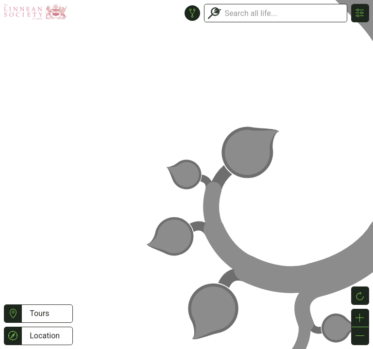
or (186, 174)
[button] (12, 313)
